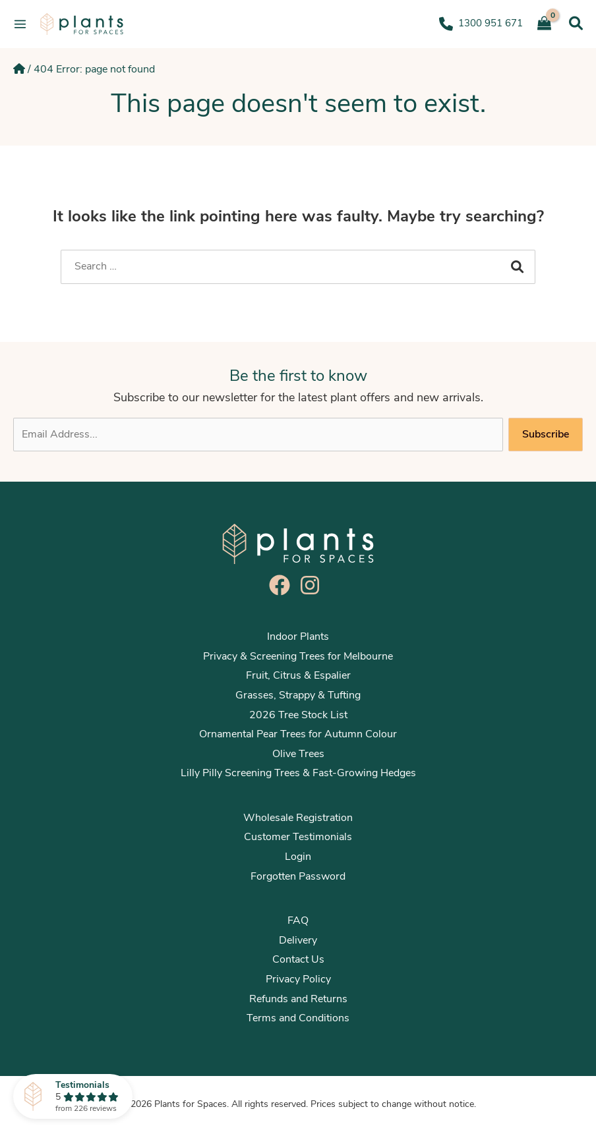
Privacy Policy (298, 979)
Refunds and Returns (298, 999)
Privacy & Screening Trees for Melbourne (298, 656)
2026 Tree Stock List (298, 715)
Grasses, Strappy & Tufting (298, 695)
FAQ (298, 920)
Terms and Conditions (298, 1018)
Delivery (298, 940)
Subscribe (545, 434)
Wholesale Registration (298, 817)
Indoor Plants (298, 636)
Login (298, 856)
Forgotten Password (298, 876)
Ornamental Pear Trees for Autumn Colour (298, 734)
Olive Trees (298, 754)
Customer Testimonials (298, 837)
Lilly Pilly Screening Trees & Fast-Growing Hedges (298, 773)
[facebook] (283, 585)
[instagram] (313, 585)
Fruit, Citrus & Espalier (298, 675)
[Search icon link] (576, 23)
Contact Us (298, 959)
